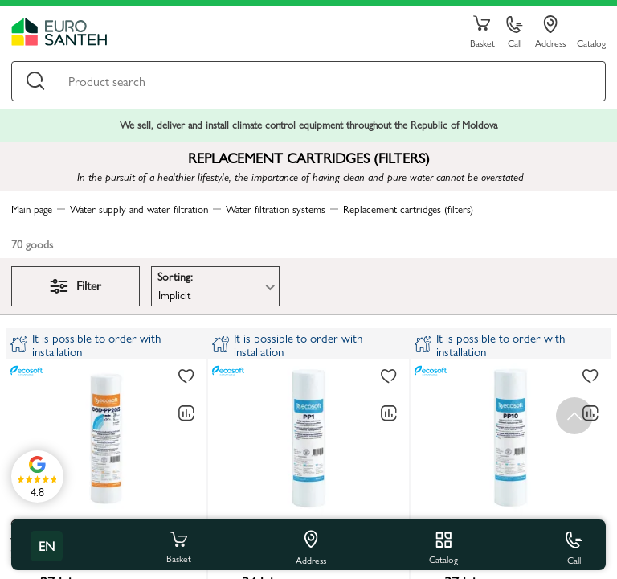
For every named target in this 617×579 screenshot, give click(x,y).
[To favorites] (186, 377)
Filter (75, 285)
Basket (482, 32)
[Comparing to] (186, 413)
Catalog (591, 42)
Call (514, 32)
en (47, 545)
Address (550, 32)
